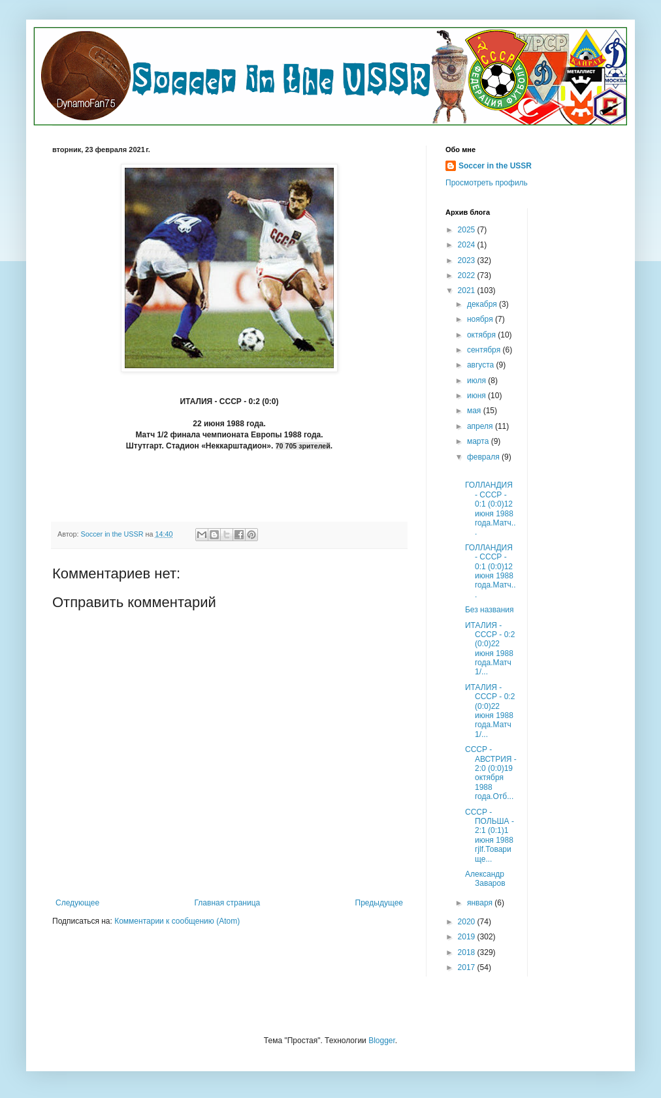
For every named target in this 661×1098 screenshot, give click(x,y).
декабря (483, 304)
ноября (481, 319)
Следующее (77, 902)
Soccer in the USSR (495, 165)
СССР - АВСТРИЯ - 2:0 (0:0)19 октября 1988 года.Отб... (491, 773)
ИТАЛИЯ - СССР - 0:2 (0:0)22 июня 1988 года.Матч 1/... (490, 649)
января (480, 902)
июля (477, 380)
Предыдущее (379, 902)
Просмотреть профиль (486, 182)
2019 (467, 936)
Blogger (381, 1040)
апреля (481, 426)
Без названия (489, 609)
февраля (484, 457)
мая (475, 410)
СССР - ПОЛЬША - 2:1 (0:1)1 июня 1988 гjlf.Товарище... (489, 836)
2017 (467, 967)
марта (479, 441)
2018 (467, 952)
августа (481, 364)
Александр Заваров (486, 879)
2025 (467, 229)
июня (477, 395)
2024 (467, 244)
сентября (485, 349)
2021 (467, 290)
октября (482, 334)
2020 (467, 921)
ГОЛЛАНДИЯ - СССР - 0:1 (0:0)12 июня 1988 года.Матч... (490, 508)
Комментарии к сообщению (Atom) (177, 921)
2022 (467, 275)
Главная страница (228, 902)
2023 (467, 260)
